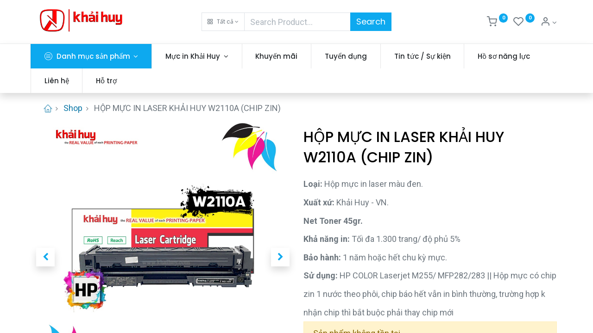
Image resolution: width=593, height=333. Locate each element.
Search (370, 21)
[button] (223, 21)
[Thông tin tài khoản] (548, 22)
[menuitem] (282, 56)
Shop (72, 108)
